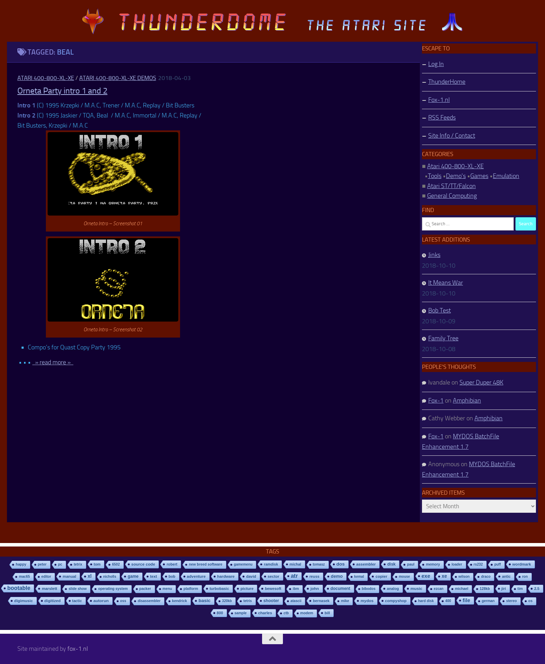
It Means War (445, 282)
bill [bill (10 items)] (327, 613)
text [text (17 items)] (153, 576)
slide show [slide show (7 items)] (77, 589)
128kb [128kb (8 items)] (485, 589)
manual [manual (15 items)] (69, 576)
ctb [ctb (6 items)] (286, 613)
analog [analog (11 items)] (393, 588)
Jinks (434, 255)
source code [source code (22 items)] (143, 564)
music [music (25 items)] (416, 588)
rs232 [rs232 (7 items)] (478, 564)
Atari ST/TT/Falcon (451, 186)
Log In (436, 64)
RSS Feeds (442, 117)
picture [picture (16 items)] (247, 588)
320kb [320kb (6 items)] (227, 601)
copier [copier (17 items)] (381, 576)
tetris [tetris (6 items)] (247, 601)
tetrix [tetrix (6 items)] (78, 564)
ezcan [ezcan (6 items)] (439, 589)
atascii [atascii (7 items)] (296, 601)
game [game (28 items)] (133, 576)
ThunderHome (446, 82)
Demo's (456, 176)
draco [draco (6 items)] (485, 576)
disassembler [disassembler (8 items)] (149, 601)
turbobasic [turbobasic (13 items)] (219, 588)
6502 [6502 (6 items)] (116, 564)
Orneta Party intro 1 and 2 (62, 91)
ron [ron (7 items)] (525, 576)
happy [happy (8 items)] (21, 564)
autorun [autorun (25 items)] (101, 600)
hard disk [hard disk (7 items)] (426, 601)
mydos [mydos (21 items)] (366, 601)
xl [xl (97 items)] (89, 576)
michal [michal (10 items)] (295, 564)
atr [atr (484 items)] (294, 576)
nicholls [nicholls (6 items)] (109, 576)
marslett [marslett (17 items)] (49, 588)
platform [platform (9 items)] (191, 589)
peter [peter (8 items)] (42, 564)
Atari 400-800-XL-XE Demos (117, 77)
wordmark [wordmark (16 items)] (521, 564)
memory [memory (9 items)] (433, 564)
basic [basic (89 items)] (204, 600)
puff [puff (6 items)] (497, 564)
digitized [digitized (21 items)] (52, 601)
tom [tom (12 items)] (97, 564)
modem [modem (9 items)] (306, 613)
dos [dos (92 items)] (340, 564)
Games (479, 176)
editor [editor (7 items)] (46, 576)
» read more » (52, 362)
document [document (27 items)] (340, 588)
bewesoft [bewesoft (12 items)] (273, 588)
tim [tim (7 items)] (520, 589)
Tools (434, 176)
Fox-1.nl (439, 100)
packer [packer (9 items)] (145, 589)
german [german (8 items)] (488, 601)
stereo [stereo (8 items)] (511, 601)
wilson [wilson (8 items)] (464, 576)
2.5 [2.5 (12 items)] (536, 588)
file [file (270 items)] (466, 600)
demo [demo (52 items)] (337, 576)
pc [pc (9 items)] (60, 564)
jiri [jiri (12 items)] (504, 588)
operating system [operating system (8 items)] (113, 589)
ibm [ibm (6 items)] (296, 589)
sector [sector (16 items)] (273, 576)
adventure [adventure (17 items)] (196, 576)
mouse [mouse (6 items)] (404, 576)
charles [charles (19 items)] (265, 613)
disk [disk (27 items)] (391, 564)
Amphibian (467, 400)
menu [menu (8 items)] (167, 589)
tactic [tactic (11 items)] (77, 601)
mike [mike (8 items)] (345, 601)
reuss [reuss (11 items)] (314, 576)
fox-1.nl (77, 649)
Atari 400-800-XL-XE (45, 77)
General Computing (452, 196)
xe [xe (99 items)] (444, 576)
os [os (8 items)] (530, 601)
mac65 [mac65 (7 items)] (24, 576)
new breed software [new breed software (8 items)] (205, 564)
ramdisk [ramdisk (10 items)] (271, 564)
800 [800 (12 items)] (220, 613)
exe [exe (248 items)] (426, 576)
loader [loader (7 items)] (457, 564)
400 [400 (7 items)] (448, 601)
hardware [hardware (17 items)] (226, 576)
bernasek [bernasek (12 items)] (321, 601)
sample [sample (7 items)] (241, 613)
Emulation (506, 176)
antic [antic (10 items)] (506, 576)
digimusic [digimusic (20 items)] (23, 601)
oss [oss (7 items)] (123, 601)
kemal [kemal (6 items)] (359, 576)
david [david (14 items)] (251, 576)
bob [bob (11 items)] (172, 576)
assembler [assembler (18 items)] (366, 564)
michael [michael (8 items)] (461, 589)
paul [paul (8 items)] (410, 564)
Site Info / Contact (451, 135)
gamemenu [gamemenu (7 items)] (243, 564)
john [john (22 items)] (314, 588)
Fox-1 (436, 400)
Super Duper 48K (481, 382)
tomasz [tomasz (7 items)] (319, 564)
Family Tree (443, 338)
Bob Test (439, 310)
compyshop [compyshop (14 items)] (396, 601)
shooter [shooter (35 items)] (271, 600)
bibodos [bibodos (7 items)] (369, 589)
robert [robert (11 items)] (171, 564)
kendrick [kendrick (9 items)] (179, 601)
